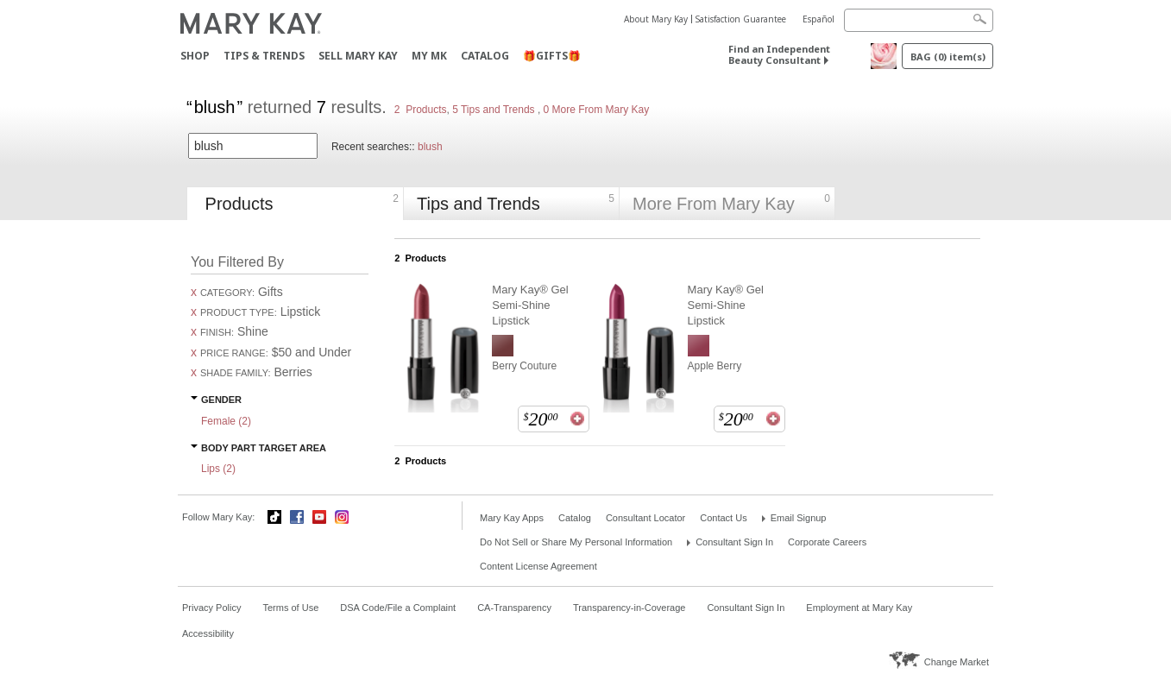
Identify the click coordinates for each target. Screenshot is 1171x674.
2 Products (420, 110)
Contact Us (723, 518)
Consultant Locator (645, 518)
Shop (195, 55)
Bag (947, 56)
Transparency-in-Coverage (629, 607)
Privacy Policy (211, 607)
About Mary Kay (656, 19)
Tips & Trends (264, 55)
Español (818, 19)
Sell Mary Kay (358, 55)
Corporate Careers (827, 542)
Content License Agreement (538, 566)
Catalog (485, 55)
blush (430, 147)
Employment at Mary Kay (859, 607)
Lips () (218, 469)
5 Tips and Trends (495, 110)
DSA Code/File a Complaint (398, 607)
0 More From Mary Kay (594, 110)
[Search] (918, 20)
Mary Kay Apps (512, 518)
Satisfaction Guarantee (741, 19)
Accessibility (208, 633)
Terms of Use (290, 607)
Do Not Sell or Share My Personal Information (576, 542)
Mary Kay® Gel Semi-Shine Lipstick (530, 305)
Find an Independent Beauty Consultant (779, 54)
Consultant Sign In (734, 542)
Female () (226, 421)
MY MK (429, 55)
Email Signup (799, 518)
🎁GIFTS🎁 (552, 55)
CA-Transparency (514, 607)
